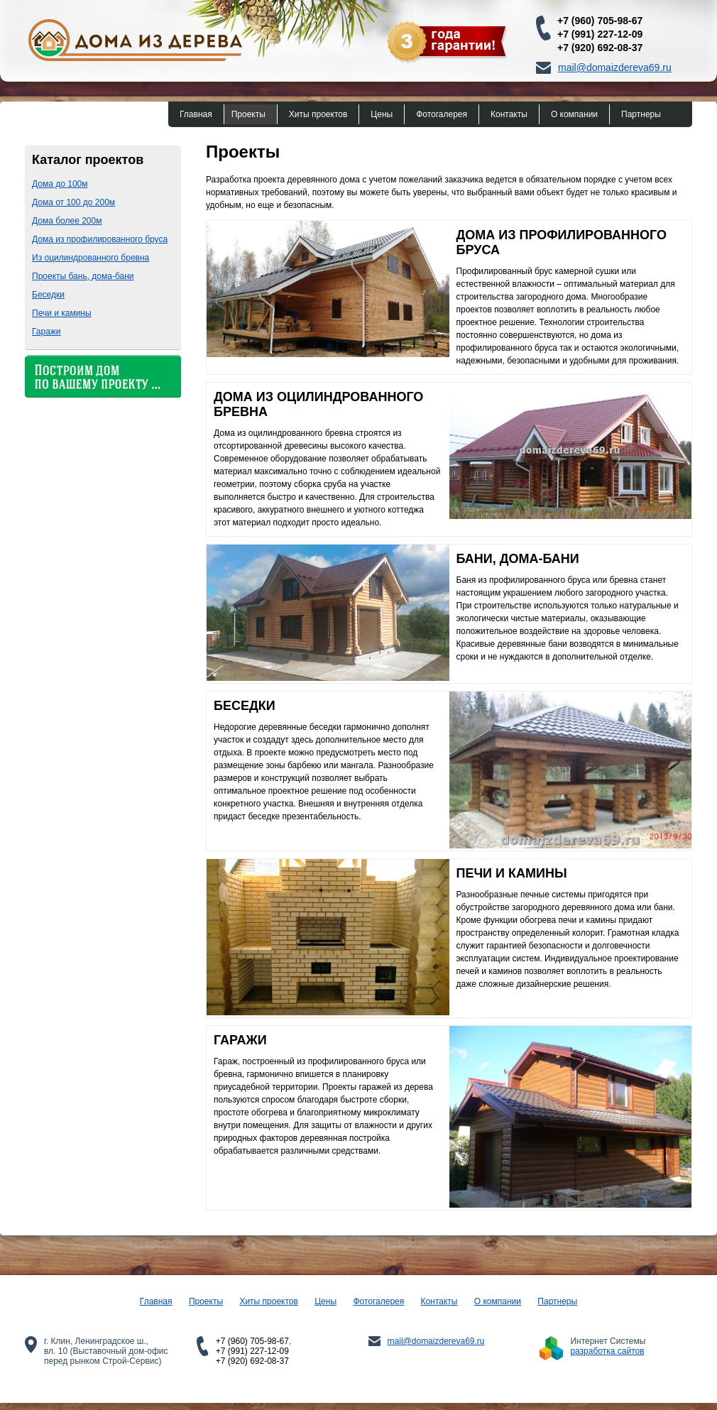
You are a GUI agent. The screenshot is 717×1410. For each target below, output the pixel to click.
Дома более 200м (67, 221)
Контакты (509, 114)
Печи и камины (62, 313)
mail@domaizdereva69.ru (615, 67)
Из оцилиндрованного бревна (90, 258)
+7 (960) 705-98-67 (599, 20)
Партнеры (641, 114)
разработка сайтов (607, 1351)
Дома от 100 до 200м (73, 202)
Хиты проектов (318, 114)
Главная (196, 114)
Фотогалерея (441, 114)
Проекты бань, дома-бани (83, 276)
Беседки (48, 295)
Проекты (248, 114)
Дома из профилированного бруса (100, 239)
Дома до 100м (59, 184)
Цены (382, 114)
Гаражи (46, 332)
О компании (574, 114)
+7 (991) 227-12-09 (599, 34)
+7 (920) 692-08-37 (599, 47)
